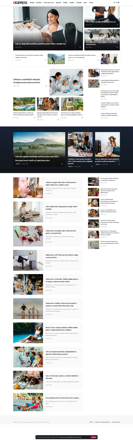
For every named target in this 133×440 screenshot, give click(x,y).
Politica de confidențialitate (67, 437)
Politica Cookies (81, 437)
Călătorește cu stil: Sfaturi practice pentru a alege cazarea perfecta (60, 259)
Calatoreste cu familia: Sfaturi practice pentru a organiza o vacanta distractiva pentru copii (61, 311)
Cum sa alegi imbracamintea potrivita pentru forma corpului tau (43, 40)
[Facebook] (114, 2)
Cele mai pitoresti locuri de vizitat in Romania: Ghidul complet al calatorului (29, 56)
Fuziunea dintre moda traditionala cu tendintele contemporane (107, 181)
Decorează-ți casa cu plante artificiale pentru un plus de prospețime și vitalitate (69, 115)
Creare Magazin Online (29, 437)
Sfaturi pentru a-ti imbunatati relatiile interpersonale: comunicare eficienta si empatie (109, 233)
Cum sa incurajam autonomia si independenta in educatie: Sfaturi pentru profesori (62, 364)
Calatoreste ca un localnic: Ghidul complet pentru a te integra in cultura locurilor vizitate (62, 284)
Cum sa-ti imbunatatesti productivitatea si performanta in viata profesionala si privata (109, 202)
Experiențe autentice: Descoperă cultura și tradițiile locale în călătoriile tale (109, 191)
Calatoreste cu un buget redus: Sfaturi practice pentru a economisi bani (61, 235)
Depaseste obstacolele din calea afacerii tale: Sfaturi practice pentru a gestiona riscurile (47, 115)
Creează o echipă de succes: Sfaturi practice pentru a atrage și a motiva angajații (110, 105)
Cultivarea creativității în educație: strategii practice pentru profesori (26, 80)
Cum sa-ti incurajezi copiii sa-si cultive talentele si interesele (61, 390)
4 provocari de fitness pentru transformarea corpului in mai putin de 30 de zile (108, 223)
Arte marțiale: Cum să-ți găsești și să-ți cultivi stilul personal (101, 43)
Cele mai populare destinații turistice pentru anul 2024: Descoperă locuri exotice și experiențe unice (39, 157)
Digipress (20, 3)
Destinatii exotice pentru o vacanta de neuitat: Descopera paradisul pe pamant (24, 115)
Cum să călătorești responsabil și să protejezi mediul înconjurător (107, 161)
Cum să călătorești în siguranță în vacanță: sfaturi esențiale (59, 211)
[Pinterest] (118, 2)
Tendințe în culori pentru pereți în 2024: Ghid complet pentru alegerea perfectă (79, 162)
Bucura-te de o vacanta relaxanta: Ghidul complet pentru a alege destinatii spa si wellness (62, 338)
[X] (116, 2)
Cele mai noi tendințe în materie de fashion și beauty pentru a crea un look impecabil (82, 57)
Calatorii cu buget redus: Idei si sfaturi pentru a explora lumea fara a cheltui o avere (61, 185)
